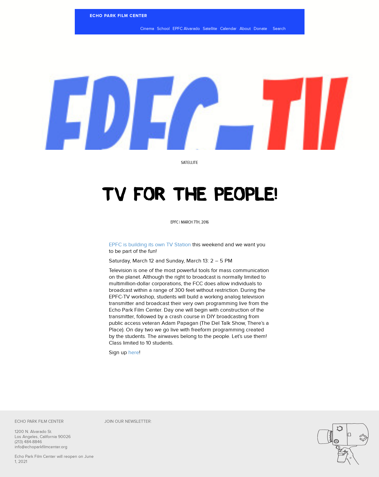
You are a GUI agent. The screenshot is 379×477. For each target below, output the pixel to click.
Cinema (147, 28)
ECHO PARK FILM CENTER (118, 15)
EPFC (174, 222)
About (245, 28)
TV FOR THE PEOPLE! (189, 194)
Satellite (210, 28)
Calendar (228, 28)
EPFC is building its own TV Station (150, 244)
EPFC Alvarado (186, 28)
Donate (260, 28)
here (133, 352)
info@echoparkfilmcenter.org (41, 447)
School (163, 28)
